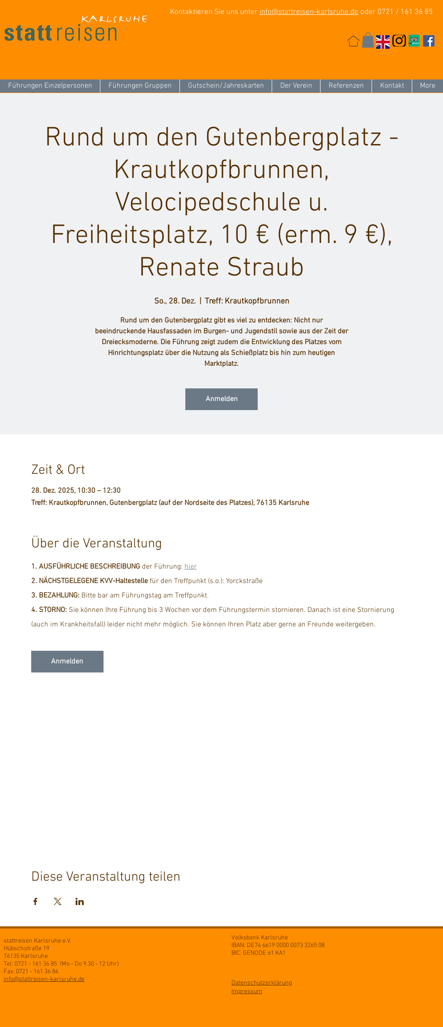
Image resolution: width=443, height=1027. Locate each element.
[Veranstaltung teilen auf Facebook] (35, 901)
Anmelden (222, 399)
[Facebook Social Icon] (428, 41)
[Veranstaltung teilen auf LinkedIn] (79, 901)
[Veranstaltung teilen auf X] (57, 901)
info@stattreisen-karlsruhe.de (308, 12)
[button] (368, 40)
